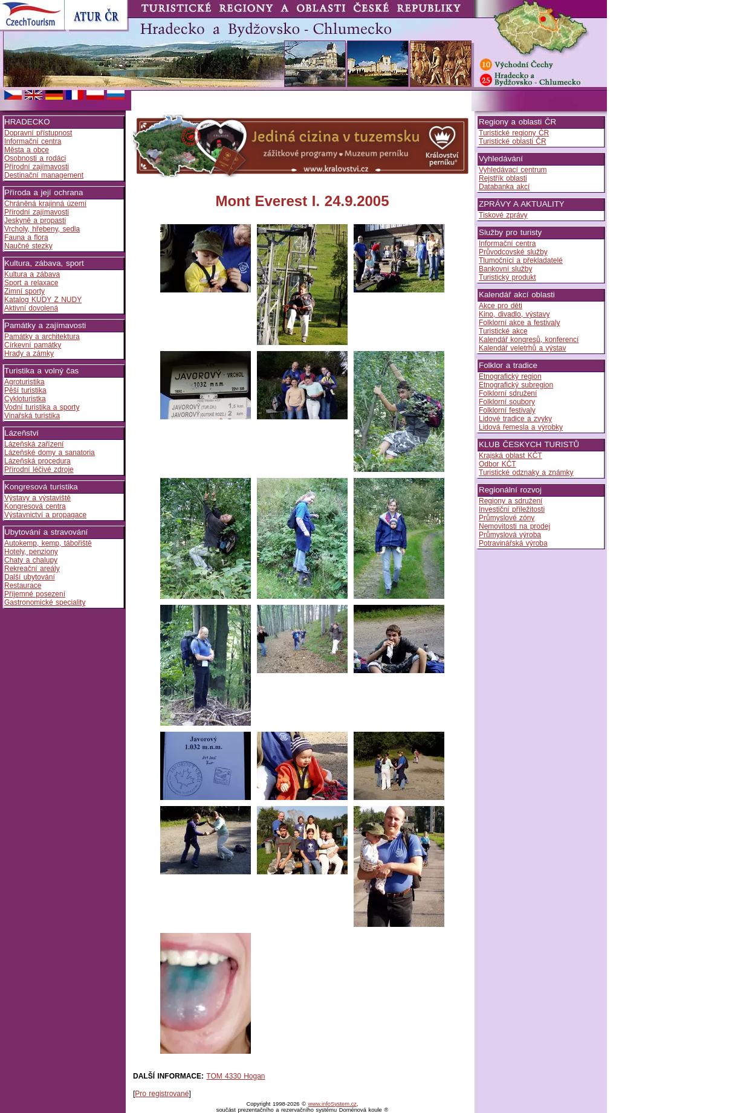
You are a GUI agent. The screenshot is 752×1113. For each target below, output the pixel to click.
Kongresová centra (35, 506)
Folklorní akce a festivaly (519, 322)
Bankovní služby (505, 269)
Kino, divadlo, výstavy (514, 314)
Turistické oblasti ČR (512, 141)
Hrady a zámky (29, 353)
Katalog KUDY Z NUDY (43, 299)
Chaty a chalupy (30, 560)
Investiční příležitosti (512, 509)
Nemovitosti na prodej (514, 526)
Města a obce (26, 150)
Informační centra (32, 141)
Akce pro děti (500, 306)
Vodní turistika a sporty (41, 407)
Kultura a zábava (32, 274)
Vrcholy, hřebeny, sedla (42, 229)
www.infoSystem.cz (332, 1104)
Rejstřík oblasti (503, 178)
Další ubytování (29, 577)
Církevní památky (32, 345)
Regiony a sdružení (510, 501)
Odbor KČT (497, 464)
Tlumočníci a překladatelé (521, 260)
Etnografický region (510, 376)
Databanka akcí (504, 186)
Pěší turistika (25, 390)
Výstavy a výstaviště (37, 498)
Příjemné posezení (34, 594)
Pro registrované (162, 1093)
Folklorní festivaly (507, 410)
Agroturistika (24, 382)
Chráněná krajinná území (45, 203)
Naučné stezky (28, 246)
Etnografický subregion (516, 385)
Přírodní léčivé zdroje (39, 469)
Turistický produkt (507, 277)
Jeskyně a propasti (35, 220)
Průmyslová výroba (510, 535)
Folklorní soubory (507, 402)
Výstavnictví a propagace (45, 515)
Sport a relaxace (31, 283)
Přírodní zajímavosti (36, 167)
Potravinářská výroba (513, 543)
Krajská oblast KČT (510, 455)
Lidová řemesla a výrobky (521, 427)
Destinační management (43, 175)
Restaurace (22, 585)
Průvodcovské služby (513, 252)
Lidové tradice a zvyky (515, 419)
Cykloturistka (25, 399)
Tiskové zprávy (503, 215)
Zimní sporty (24, 291)
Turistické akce (503, 331)
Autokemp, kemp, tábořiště (48, 543)
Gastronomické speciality (44, 602)
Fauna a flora (26, 237)
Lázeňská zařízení (33, 444)
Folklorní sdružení (508, 393)
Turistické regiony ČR (514, 133)
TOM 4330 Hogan (235, 1076)
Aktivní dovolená (31, 308)
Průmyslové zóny (506, 518)
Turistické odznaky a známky (526, 472)
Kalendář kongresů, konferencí (529, 339)
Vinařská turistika (32, 415)
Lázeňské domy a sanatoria (49, 452)
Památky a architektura (42, 336)
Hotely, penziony (31, 551)
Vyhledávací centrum (513, 170)
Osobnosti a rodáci (35, 158)
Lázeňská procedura (37, 461)
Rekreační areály (32, 568)
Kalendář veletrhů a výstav (522, 348)
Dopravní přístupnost (38, 133)
